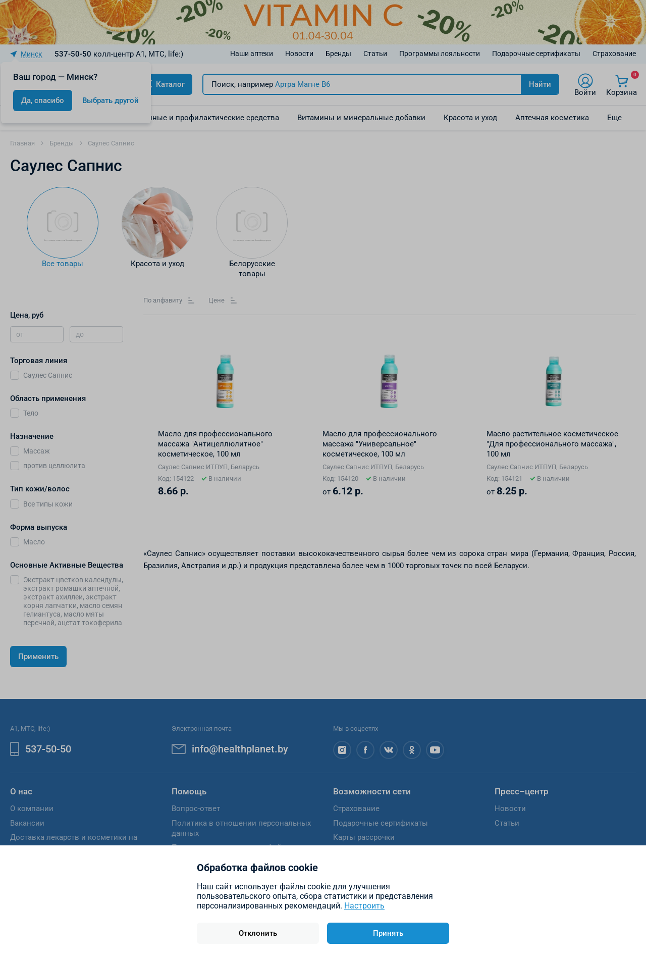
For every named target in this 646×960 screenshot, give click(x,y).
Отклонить (258, 933)
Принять (388, 933)
